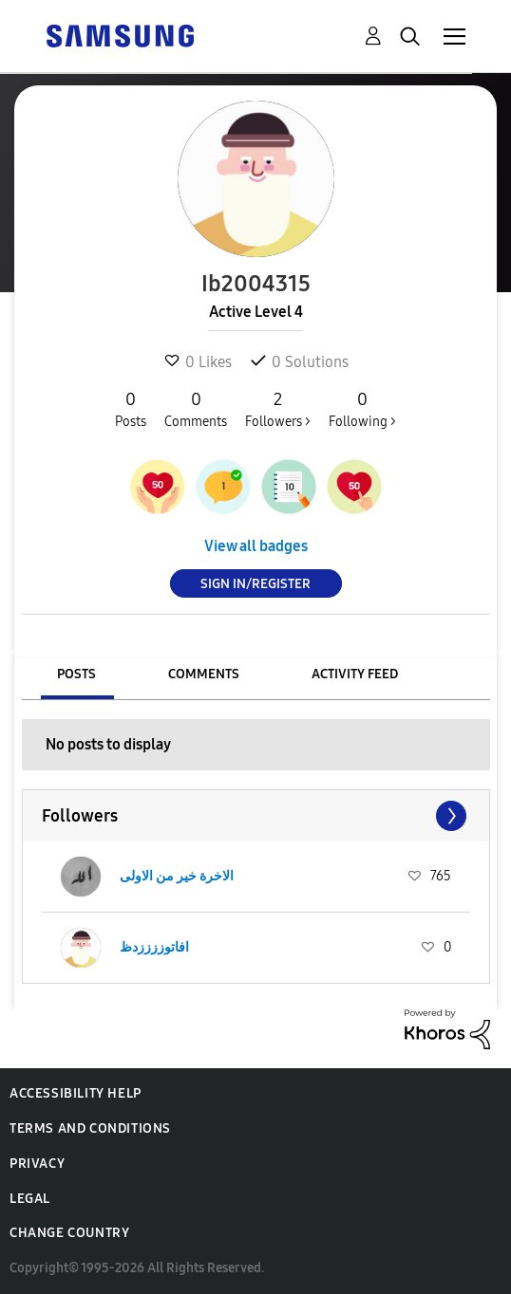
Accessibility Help (75, 1093)
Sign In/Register (255, 584)
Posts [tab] (76, 674)
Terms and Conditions (90, 1128)
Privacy (37, 1163)
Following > (362, 409)
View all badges (256, 546)
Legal (29, 1199)
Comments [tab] (203, 674)
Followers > (278, 409)
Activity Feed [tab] (355, 674)
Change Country (69, 1233)
